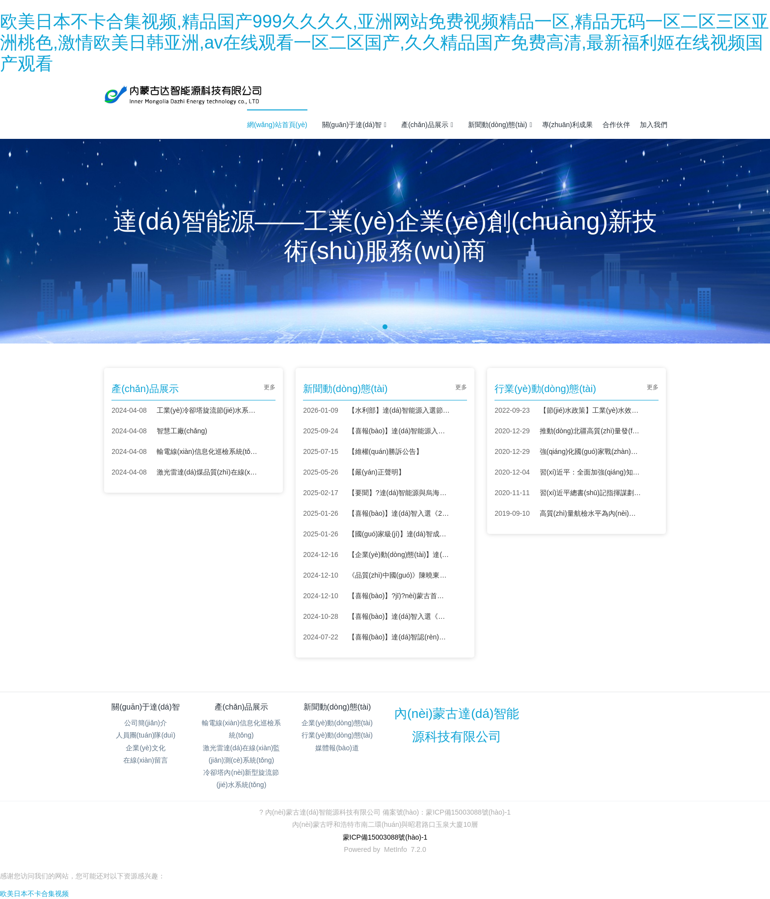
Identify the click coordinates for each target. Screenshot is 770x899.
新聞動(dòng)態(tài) (500, 125)
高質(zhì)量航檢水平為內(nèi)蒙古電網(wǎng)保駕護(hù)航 (590, 513)
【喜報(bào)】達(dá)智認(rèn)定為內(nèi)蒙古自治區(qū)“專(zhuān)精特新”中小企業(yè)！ (399, 637)
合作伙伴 (616, 125)
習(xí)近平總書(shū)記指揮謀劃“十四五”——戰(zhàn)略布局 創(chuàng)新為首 (590, 493)
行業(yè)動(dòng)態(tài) (337, 735)
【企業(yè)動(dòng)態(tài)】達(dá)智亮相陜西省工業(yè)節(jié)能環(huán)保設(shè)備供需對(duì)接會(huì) (399, 554)
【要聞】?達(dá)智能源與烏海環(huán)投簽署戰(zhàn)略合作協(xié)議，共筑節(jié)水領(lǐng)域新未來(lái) (399, 493)
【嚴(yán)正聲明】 (376, 472)
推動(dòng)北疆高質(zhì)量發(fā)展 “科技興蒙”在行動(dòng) (590, 431)
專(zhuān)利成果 (567, 125)
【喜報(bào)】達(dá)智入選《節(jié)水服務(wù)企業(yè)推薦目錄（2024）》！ (399, 616)
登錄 (630, 94)
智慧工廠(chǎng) (182, 431)
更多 (269, 387)
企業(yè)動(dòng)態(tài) (337, 723)
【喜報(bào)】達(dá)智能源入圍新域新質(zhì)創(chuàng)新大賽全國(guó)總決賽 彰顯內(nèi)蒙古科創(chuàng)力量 (399, 431)
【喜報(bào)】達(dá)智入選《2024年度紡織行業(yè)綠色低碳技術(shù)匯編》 (399, 513)
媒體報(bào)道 (337, 748)
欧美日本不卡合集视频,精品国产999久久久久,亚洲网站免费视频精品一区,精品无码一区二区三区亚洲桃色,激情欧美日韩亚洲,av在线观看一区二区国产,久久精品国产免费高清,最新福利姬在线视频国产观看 (384, 42)
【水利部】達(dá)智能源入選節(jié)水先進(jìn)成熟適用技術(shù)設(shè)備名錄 (399, 410)
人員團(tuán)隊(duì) (145, 735)
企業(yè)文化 (145, 748)
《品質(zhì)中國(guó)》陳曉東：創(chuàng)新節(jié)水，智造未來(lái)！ (399, 575)
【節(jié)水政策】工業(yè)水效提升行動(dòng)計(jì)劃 (590, 410)
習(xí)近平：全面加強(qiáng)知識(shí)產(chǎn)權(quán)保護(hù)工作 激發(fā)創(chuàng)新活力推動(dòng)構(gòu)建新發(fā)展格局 (590, 472)
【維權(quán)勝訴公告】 (385, 451)
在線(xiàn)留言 (145, 760)
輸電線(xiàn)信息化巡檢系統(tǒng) (207, 451)
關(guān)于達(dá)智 (354, 125)
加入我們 (653, 125)
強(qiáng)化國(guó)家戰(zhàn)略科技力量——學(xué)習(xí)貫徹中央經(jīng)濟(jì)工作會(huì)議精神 (590, 451)
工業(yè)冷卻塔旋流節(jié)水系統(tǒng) (207, 410)
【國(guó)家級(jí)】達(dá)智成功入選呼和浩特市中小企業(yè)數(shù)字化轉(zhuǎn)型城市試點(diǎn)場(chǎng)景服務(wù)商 (399, 534)
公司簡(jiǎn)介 (145, 723)
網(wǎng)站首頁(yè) (277, 125)
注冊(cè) (657, 94)
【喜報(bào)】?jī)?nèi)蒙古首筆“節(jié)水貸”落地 (399, 596)
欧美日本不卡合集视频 (34, 894)
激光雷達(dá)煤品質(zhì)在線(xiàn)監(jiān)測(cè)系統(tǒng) (207, 472)
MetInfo (395, 849)
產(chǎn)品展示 (427, 125)
